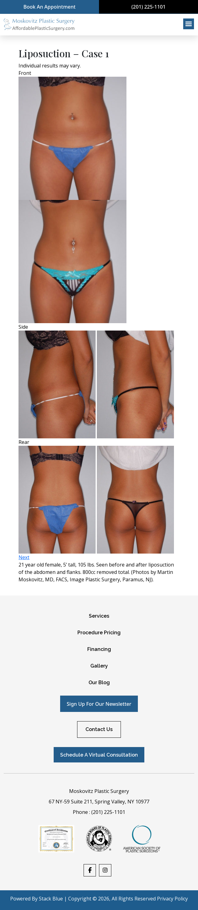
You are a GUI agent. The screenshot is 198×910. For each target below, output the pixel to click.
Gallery (99, 666)
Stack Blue (51, 898)
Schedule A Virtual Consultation (99, 755)
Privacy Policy (172, 898)
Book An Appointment (49, 6)
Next (24, 557)
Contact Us (99, 729)
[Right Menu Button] (188, 24)
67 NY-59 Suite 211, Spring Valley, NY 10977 (99, 801)
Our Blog (99, 682)
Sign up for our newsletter (99, 704)
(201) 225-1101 (148, 6)
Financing (99, 649)
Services (99, 616)
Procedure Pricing (99, 633)
